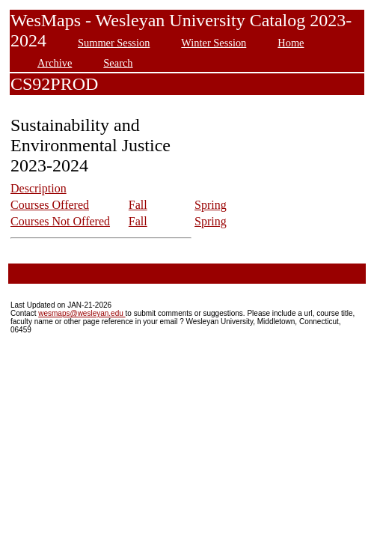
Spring (210, 204)
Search (117, 63)
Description (38, 188)
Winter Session (213, 43)
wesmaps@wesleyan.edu (81, 313)
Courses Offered (49, 204)
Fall (138, 204)
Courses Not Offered (60, 221)
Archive (54, 63)
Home (291, 43)
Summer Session (114, 43)
